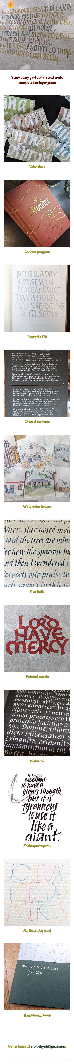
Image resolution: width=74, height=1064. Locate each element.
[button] (4, 4)
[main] (37, 80)
